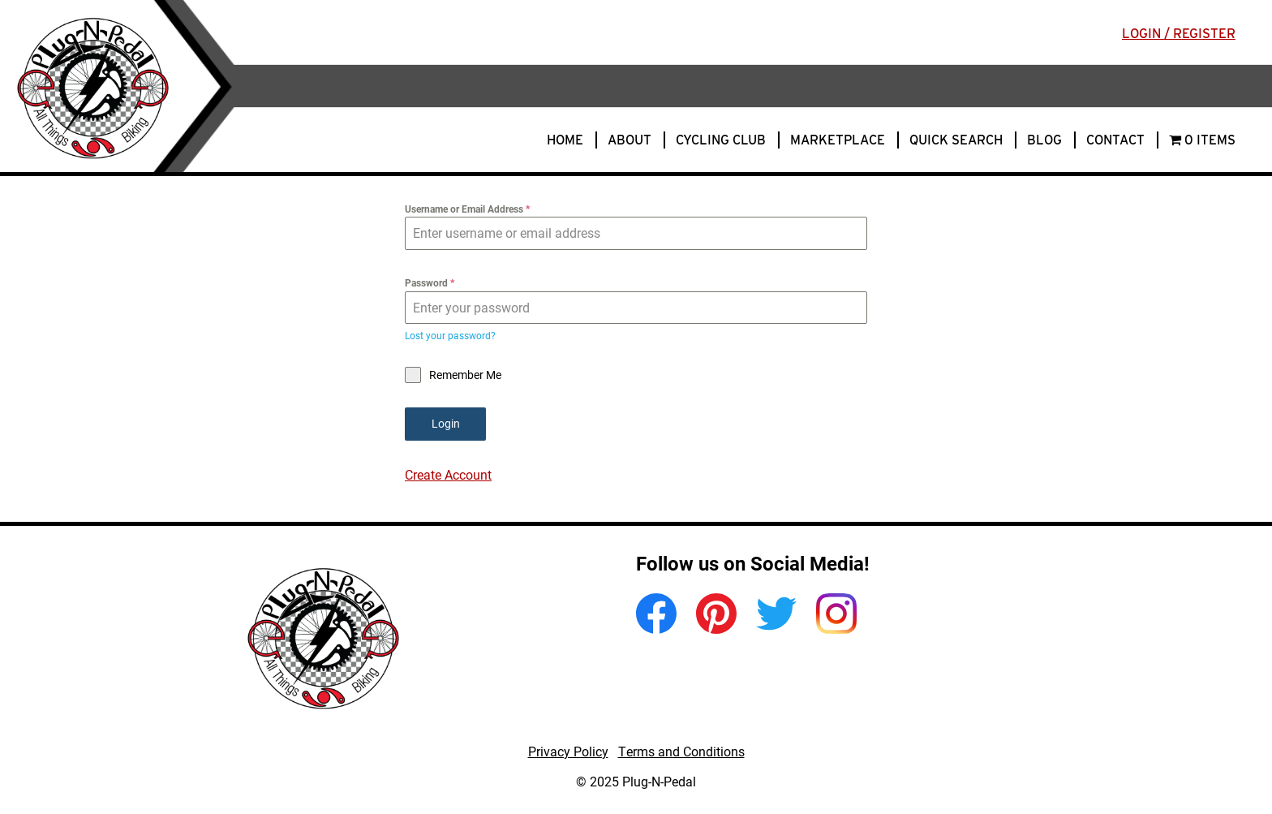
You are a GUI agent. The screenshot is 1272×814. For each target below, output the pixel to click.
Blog (1044, 140)
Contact (1115, 140)
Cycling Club (721, 140)
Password (429, 282)
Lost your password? (450, 335)
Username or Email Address (467, 208)
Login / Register (1178, 33)
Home (565, 140)
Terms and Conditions (681, 751)
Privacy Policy (568, 751)
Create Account (448, 474)
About (629, 140)
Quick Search (956, 140)
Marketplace (837, 140)
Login (446, 423)
